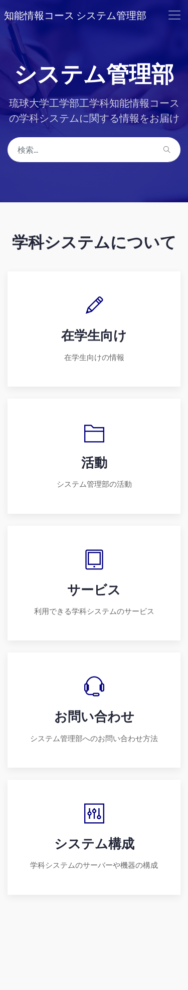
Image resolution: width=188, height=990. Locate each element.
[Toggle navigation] (174, 15)
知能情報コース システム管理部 (75, 15)
